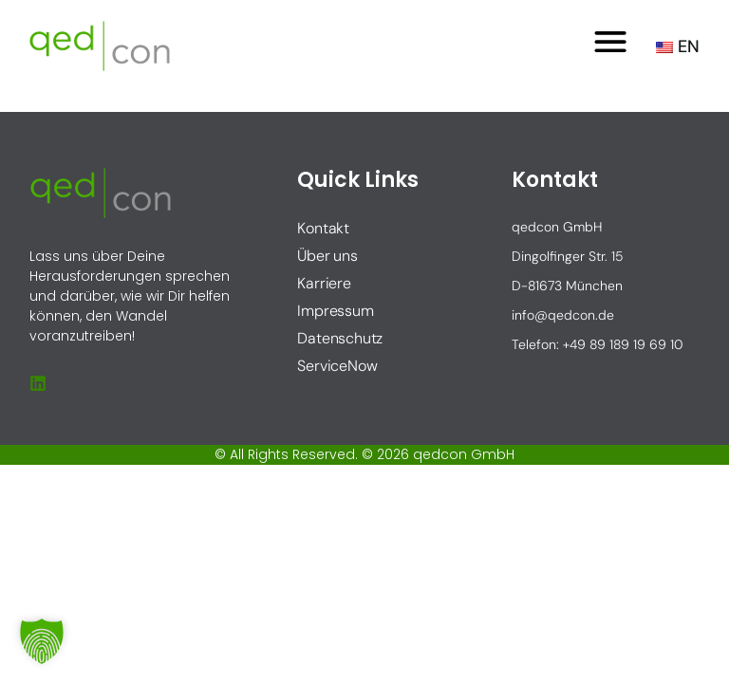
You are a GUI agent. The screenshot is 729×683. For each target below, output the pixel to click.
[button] (42, 641)
